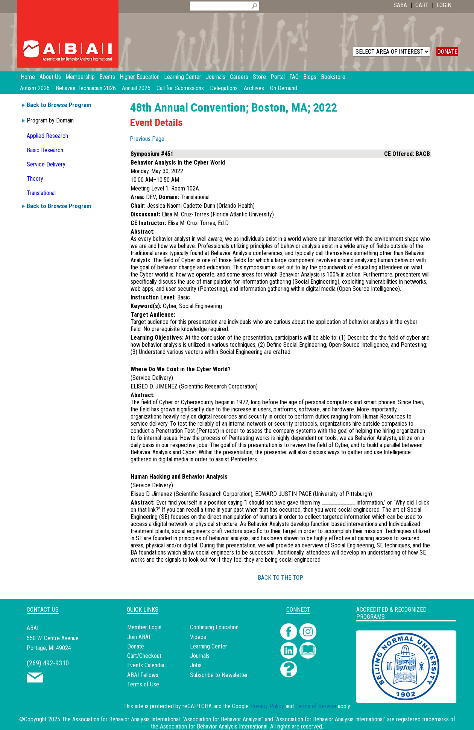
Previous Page (147, 138)
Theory (35, 178)
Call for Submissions (180, 88)
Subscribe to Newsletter (219, 675)
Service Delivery (46, 164)
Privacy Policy (267, 706)
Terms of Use (143, 684)
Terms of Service (315, 706)
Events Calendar (146, 665)
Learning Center (208, 646)
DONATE (447, 51)
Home (28, 76)
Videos (198, 637)
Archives (254, 88)
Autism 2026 (35, 88)
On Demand (283, 88)
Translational (41, 192)
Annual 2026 (136, 88)
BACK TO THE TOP (280, 577)
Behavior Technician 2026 (86, 88)
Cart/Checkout (144, 655)
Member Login (144, 627)
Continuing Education (214, 627)
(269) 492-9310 (48, 663)
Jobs (196, 665)
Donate (135, 646)
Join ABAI (138, 637)
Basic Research (45, 150)
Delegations (224, 88)
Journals (200, 655)
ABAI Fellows (142, 675)
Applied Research (47, 135)
